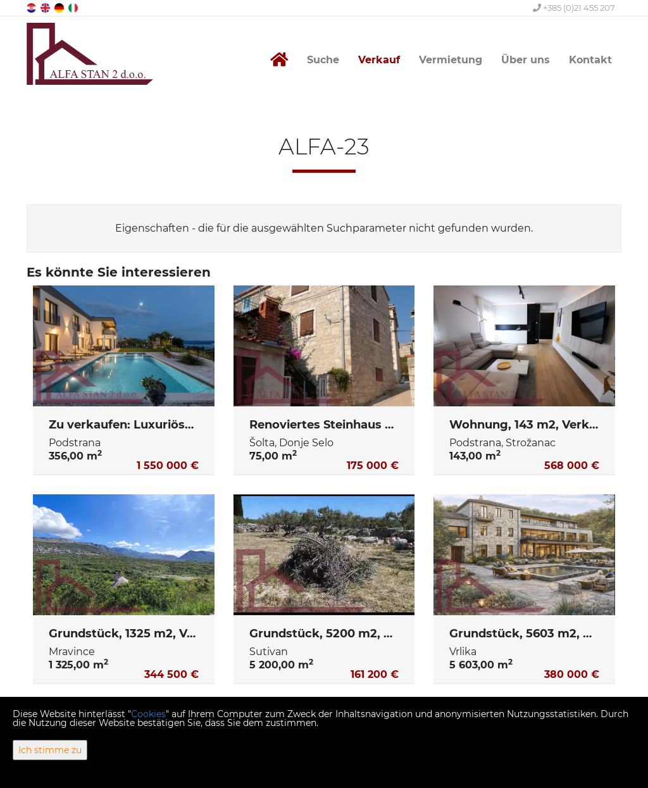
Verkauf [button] (379, 60)
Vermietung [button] (450, 60)
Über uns (525, 60)
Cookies (148, 714)
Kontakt (590, 60)
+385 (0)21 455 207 (574, 8)
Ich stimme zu (50, 750)
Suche (323, 60)
